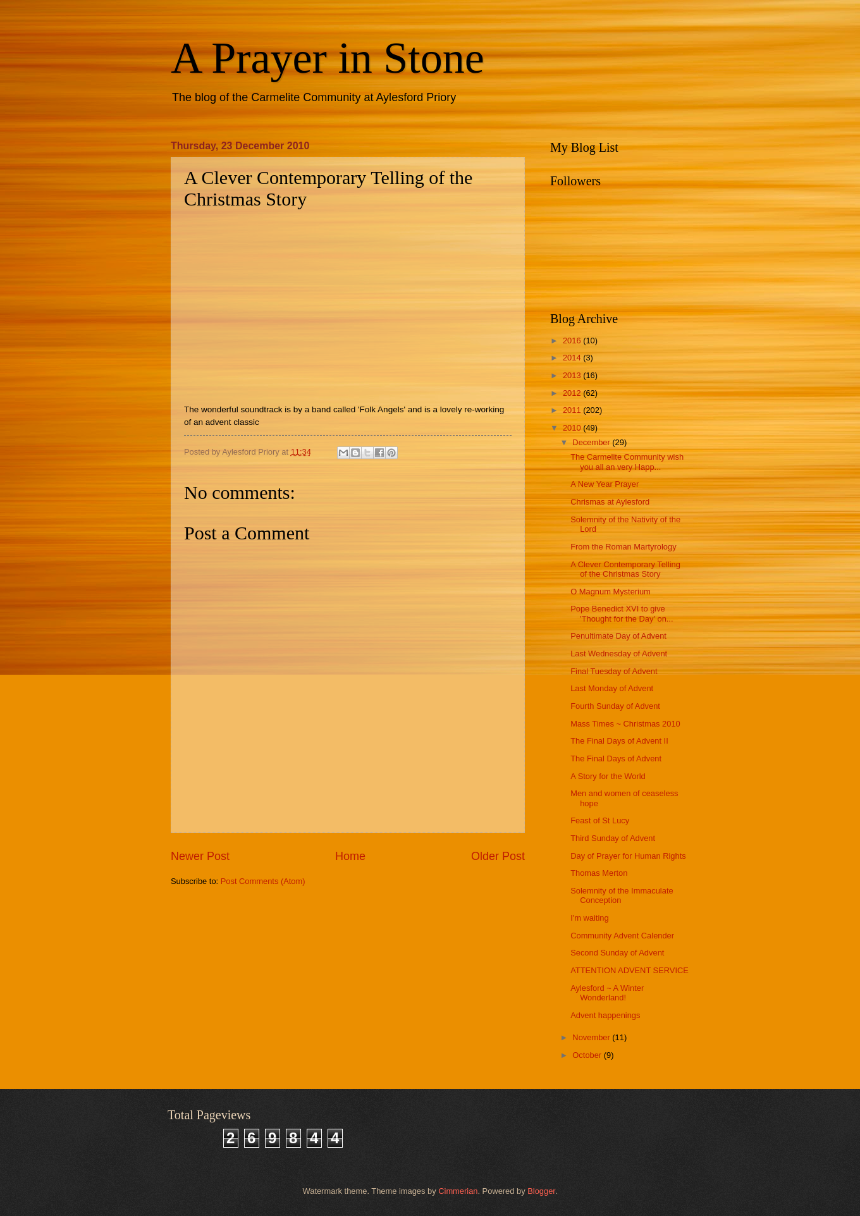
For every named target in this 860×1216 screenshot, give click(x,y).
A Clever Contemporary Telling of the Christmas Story (625, 569)
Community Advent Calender (622, 935)
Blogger (541, 1191)
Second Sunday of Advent (617, 952)
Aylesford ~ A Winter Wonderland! (607, 992)
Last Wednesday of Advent (618, 653)
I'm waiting (589, 918)
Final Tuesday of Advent (613, 671)
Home (350, 856)
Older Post (498, 856)
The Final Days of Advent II (619, 741)
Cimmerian (457, 1191)
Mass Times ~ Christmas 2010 (625, 723)
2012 (573, 393)
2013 (573, 375)
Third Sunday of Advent (612, 838)
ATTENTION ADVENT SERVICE (629, 970)
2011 (573, 410)
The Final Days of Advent (615, 758)
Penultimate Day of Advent (618, 636)
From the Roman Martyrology (623, 546)
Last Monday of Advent (611, 688)
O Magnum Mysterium (610, 591)
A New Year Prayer (604, 484)
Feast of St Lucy (599, 820)
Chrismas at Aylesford (609, 502)
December (592, 442)
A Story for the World (608, 776)
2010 (573, 428)
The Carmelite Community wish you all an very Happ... (627, 461)
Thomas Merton (598, 873)
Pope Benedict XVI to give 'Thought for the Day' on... (621, 613)
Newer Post (200, 856)
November (592, 1037)
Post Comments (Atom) (263, 881)
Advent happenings (605, 1015)
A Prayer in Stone (327, 58)
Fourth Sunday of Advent (615, 706)
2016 (573, 340)
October (587, 1055)
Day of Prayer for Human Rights (627, 856)
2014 (573, 357)
